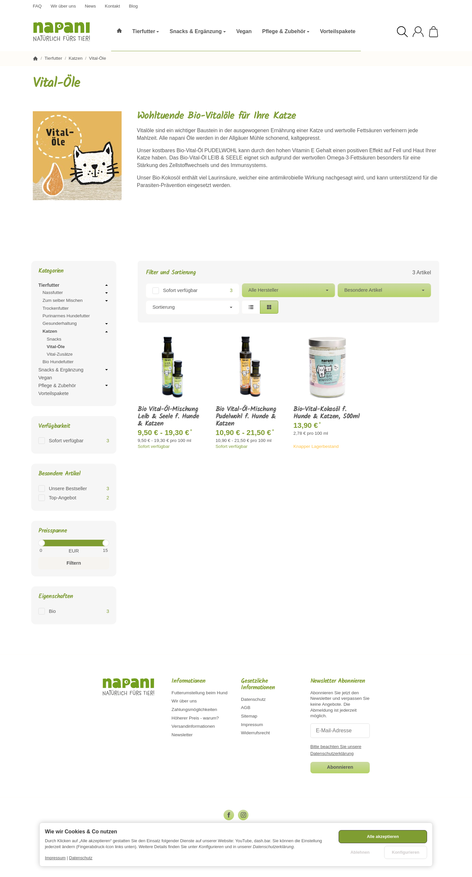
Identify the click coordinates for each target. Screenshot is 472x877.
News (90, 6)
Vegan (45, 377)
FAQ (37, 6)
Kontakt (112, 6)
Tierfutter (73, 285)
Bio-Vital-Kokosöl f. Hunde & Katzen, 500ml (326, 413)
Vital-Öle (56, 346)
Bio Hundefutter (58, 361)
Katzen (76, 331)
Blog (133, 6)
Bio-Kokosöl (166, 177)
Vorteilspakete (53, 393)
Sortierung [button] (192, 307)
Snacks (54, 339)
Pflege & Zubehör (73, 385)
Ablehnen (359, 852)
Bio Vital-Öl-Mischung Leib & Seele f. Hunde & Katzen (168, 417)
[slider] (41, 543)
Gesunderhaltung (76, 323)
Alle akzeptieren (383, 836)
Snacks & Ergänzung (73, 369)
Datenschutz (80, 857)
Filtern (74, 563)
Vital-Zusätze (60, 354)
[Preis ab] (54, 550)
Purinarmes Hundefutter (66, 315)
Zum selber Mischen (76, 300)
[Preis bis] (93, 550)
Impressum (55, 857)
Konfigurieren (406, 852)
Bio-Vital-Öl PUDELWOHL (206, 150)
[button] (288, 299)
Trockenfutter (56, 308)
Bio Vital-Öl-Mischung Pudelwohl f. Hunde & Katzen (246, 417)
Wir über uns (63, 6)
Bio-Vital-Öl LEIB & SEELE (211, 157)
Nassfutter (76, 293)
